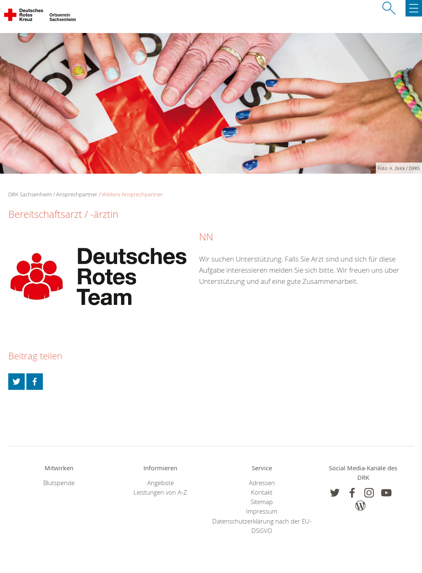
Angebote (160, 483)
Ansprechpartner (76, 194)
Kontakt (261, 492)
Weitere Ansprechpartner (132, 194)
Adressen (262, 483)
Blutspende (59, 483)
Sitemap (262, 502)
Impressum (261, 511)
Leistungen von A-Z (160, 492)
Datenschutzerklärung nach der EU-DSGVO (262, 526)
